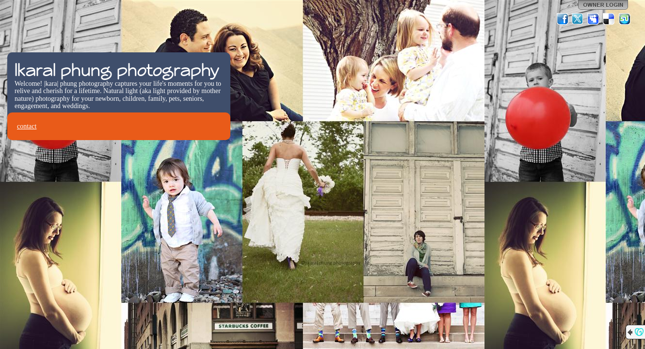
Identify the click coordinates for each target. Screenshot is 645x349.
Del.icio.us (609, 19)
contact (26, 126)
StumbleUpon (624, 19)
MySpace (593, 19)
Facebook (562, 19)
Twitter (578, 19)
